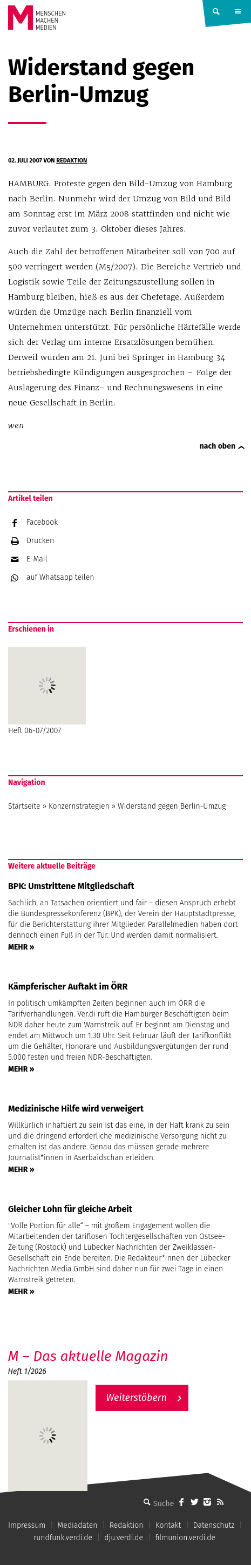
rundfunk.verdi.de (62, 1537)
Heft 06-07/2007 (47, 691)
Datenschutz (214, 1525)
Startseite (24, 806)
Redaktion (71, 160)
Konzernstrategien (79, 806)
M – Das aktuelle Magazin (88, 1356)
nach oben (217, 446)
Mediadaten (78, 1525)
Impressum (26, 1525)
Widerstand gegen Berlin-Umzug (172, 806)
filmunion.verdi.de (185, 1537)
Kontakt (168, 1525)
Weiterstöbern (136, 1398)
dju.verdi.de (123, 1537)
